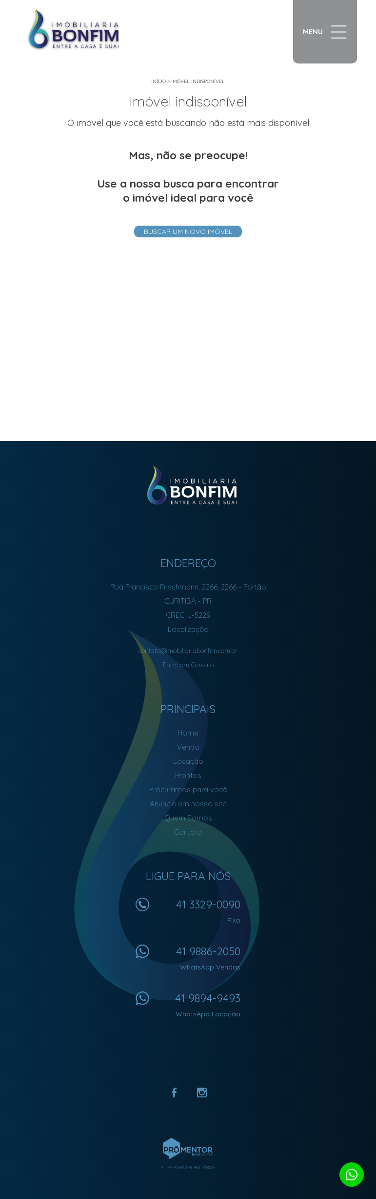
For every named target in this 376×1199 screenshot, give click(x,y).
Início (158, 81)
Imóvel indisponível (198, 81)
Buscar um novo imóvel (188, 231)
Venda (188, 747)
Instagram (202, 1092)
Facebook (174, 1092)
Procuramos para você (188, 789)
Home (188, 732)
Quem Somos (188, 817)
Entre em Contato (188, 665)
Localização (188, 629)
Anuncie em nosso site (188, 803)
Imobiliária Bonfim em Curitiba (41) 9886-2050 (188, 485)
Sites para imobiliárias (188, 1167)
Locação (188, 761)
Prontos (188, 775)
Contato (188, 832)
